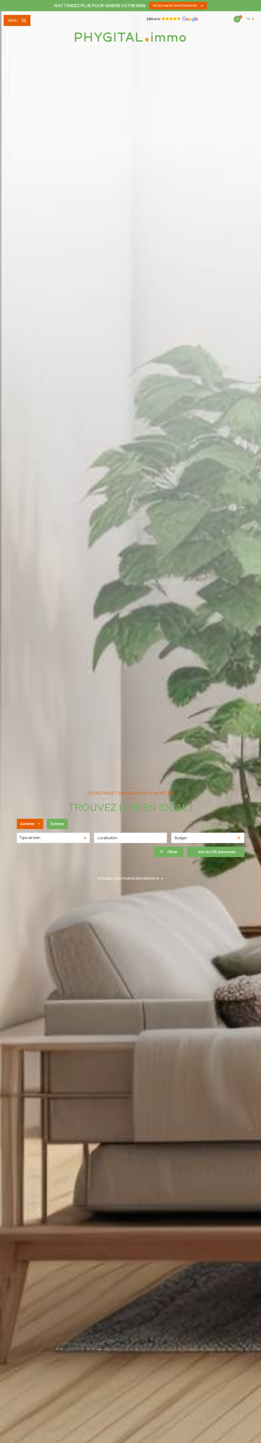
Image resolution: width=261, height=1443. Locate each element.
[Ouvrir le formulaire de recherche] (168, 852)
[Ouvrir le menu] (17, 20)
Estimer (57, 823)
